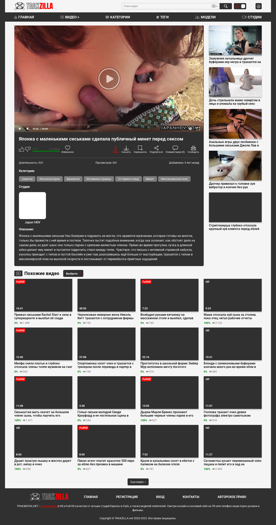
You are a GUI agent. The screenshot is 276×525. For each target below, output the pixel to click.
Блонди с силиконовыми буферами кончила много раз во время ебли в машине (230, 365)
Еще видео (138, 481)
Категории (118, 17)
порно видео (49, 506)
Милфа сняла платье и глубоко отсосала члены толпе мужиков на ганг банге (43, 365)
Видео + (69, 17)
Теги (162, 17)
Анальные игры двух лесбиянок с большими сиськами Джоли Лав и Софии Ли (234, 143)
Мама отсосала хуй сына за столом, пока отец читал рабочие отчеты (230, 316)
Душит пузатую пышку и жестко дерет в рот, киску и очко (42, 462)
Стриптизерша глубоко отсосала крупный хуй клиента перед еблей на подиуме (234, 227)
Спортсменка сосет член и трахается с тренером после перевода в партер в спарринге (106, 365)
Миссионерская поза (174, 178)
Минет (150, 178)
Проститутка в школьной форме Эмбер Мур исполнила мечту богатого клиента (169, 365)
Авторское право (232, 497)
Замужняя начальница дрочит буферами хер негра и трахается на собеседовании (235, 60)
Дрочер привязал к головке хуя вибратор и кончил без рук (232, 185)
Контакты (191, 497)
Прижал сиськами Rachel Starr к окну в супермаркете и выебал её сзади (42, 316)
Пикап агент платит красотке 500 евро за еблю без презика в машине (106, 462)
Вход (160, 497)
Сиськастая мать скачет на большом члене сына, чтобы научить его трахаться (41, 413)
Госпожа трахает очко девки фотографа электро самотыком (227, 413)
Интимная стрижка (99, 178)
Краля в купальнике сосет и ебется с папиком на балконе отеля (167, 462)
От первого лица (128, 178)
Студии (252, 17)
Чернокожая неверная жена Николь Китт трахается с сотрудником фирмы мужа (106, 316)
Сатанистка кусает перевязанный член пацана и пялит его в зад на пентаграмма (232, 462)
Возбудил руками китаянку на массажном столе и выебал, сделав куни (167, 316)
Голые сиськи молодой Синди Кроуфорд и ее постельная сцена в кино (103, 413)
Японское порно (49, 178)
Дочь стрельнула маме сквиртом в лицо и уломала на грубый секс (234, 102)
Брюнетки (73, 178)
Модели (205, 17)
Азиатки (27, 178)
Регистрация (127, 497)
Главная (24, 17)
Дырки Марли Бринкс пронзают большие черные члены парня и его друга (167, 413)
